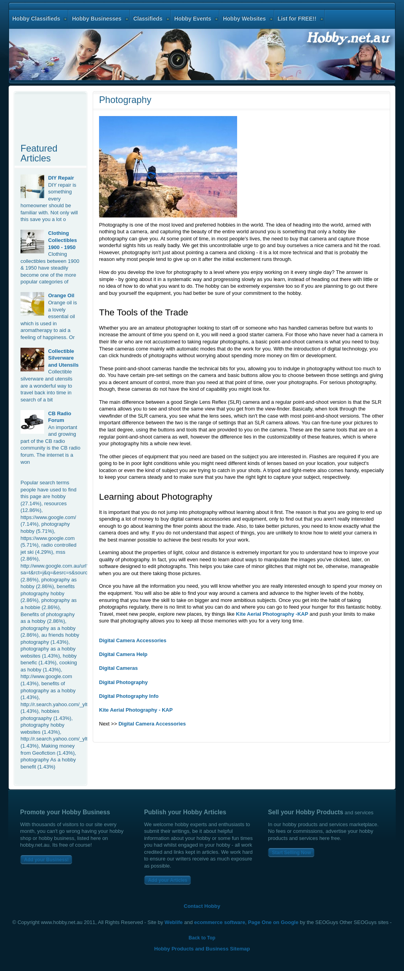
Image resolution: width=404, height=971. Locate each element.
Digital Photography (123, 682)
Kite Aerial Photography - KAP (136, 710)
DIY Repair (61, 178)
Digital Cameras (118, 668)
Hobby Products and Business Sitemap (202, 949)
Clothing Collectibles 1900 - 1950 (62, 240)
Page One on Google (273, 922)
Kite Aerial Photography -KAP (272, 614)
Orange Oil (61, 295)
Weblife (174, 922)
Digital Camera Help (123, 654)
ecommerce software (219, 922)
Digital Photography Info (129, 696)
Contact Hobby (202, 906)
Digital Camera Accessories (132, 640)
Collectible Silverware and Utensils (63, 358)
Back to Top (202, 938)
